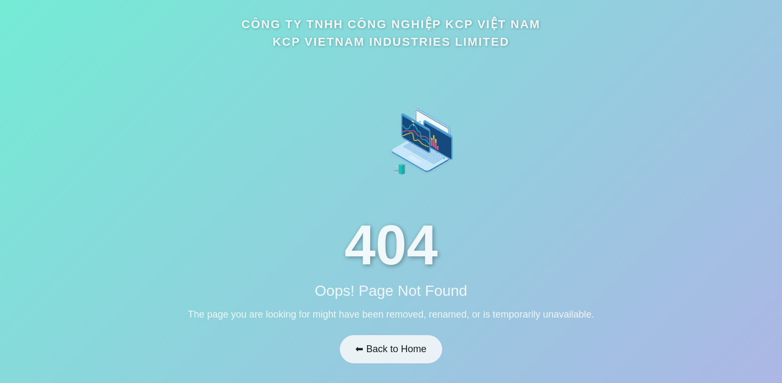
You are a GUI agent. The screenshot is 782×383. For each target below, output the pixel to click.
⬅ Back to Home (390, 347)
